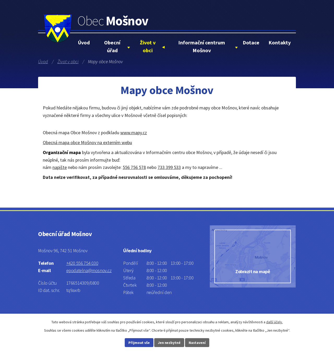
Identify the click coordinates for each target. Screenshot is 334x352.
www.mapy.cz (133, 133)
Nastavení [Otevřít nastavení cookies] (197, 342)
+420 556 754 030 (82, 263)
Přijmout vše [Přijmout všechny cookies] (139, 342)
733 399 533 (169, 167)
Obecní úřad (112, 46)
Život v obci (148, 46)
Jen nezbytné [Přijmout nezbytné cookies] (169, 342)
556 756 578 (134, 167)
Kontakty (280, 42)
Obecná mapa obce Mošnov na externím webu (87, 142)
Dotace (251, 42)
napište (59, 167)
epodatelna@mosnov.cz (89, 270)
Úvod (84, 42)
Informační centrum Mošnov (201, 46)
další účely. (274, 322)
